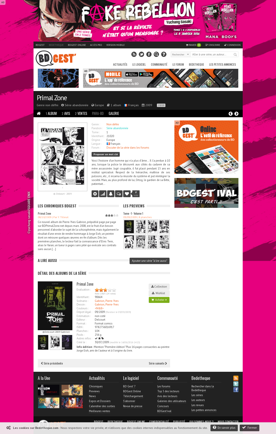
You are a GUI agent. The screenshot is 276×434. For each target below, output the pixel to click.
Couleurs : (83, 308)
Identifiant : (98, 136)
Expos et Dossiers (100, 401)
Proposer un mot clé (105, 154)
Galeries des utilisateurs (171, 401)
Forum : (96, 147)
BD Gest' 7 (129, 386)
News (92, 396)
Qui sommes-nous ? (201, 422)
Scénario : (82, 301)
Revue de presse (132, 406)
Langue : (96, 144)
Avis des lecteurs (167, 396)
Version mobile (115, 44)
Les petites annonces (222, 64)
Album (51, 113)
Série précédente (52, 363)
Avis (66, 113)
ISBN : (80, 327)
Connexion (232, 44)
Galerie (114, 113)
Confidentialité (159, 422)
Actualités (120, 64)
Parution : (97, 128)
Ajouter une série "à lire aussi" (149, 261)
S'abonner (129, 401)
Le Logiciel (139, 64)
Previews (94, 391)
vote (136, 194)
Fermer (249, 427)
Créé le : (81, 342)
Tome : (96, 132)
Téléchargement (133, 396)
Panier (193, 45)
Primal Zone (52, 97)
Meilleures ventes (99, 411)
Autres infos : (84, 338)
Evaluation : (84, 289)
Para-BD (98, 113)
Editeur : (81, 319)
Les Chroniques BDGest (57, 205)
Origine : (96, 140)
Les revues (197, 405)
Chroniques (96, 386)
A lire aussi (47, 260)
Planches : (83, 331)
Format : (81, 323)
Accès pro (96, 44)
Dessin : (81, 304)
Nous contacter (228, 422)
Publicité (179, 422)
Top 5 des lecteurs (168, 391)
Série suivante (158, 363)
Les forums (163, 386)
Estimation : (84, 316)
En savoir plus (224, 427)
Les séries (197, 395)
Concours (163, 406)
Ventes (81, 113)
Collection (159, 286)
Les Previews (134, 205)
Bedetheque (56, 44)
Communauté (159, 64)
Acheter (159, 300)
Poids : (80, 335)
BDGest (40, 44)
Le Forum (178, 64)
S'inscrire (212, 44)
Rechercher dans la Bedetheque (202, 388)
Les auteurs (198, 400)
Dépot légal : (84, 312)
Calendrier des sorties (102, 406)
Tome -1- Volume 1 (133, 213)
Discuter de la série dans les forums (128, 147)
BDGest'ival (164, 411)
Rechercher (235, 54)
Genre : (96, 124)
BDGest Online (77, 44)
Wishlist (159, 293)
